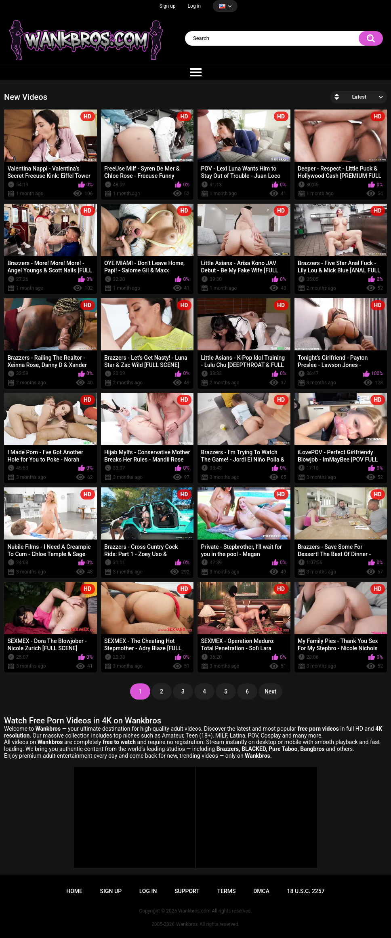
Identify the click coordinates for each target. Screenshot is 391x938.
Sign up (168, 6)
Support (187, 891)
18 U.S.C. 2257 (306, 891)
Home (74, 891)
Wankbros (187, 924)
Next (270, 691)
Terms (226, 891)
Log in (194, 6)
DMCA (261, 891)
